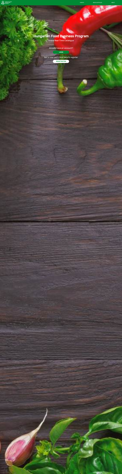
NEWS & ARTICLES (97, 2)
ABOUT (113, 2)
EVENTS (82, 2)
